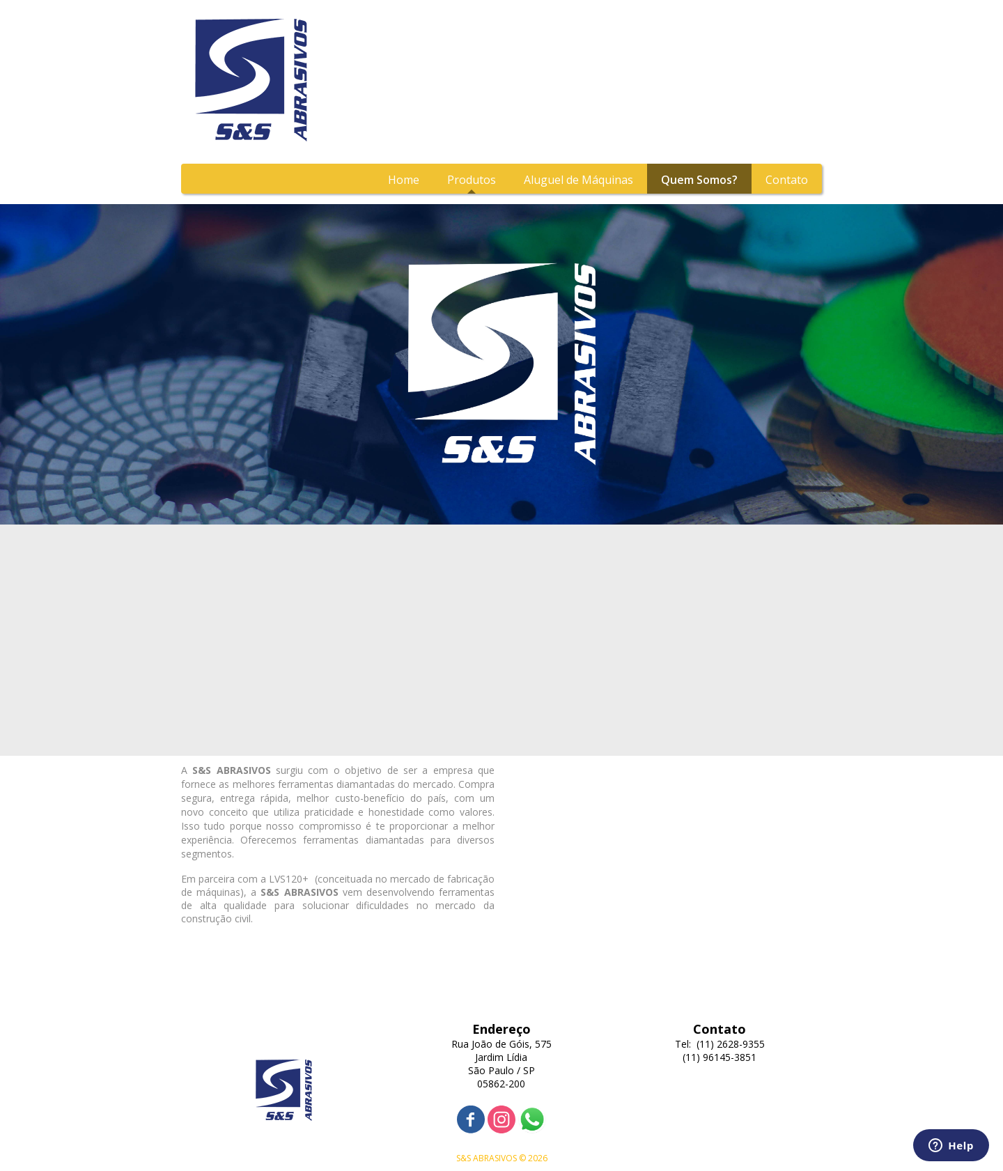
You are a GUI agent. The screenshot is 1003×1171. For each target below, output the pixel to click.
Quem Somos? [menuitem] (699, 179)
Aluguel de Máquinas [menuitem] (578, 179)
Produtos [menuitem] (471, 179)
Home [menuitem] (403, 179)
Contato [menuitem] (786, 179)
